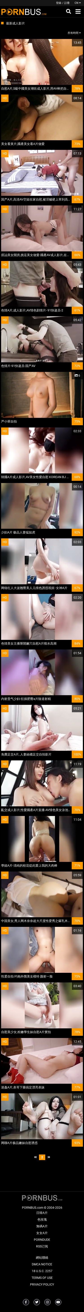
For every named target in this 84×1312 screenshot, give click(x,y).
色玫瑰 (42, 1219)
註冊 (67, 2)
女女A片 (42, 1233)
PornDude (42, 1239)
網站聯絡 (42, 1257)
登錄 (58, 2)
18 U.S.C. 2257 (42, 1271)
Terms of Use (42, 1278)
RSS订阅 (42, 1246)
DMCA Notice (42, 1264)
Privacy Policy (42, 1284)
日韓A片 (42, 1213)
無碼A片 (42, 1226)
